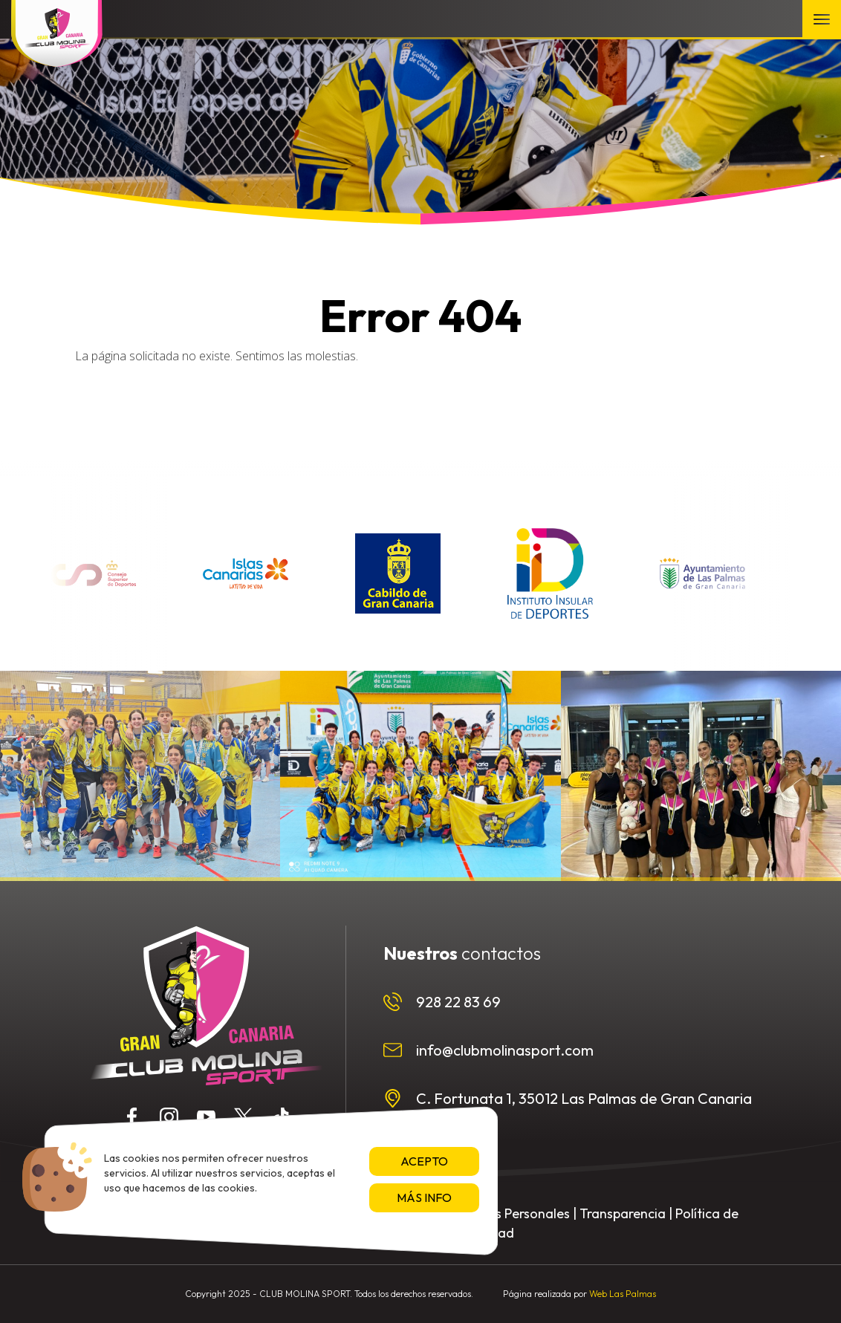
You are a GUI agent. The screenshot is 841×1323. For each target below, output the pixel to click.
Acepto (424, 1161)
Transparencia (622, 1213)
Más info (424, 1197)
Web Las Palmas (622, 1293)
